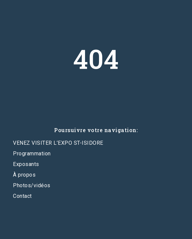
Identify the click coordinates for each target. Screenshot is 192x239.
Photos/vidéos (31, 185)
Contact (22, 196)
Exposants (26, 164)
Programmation (32, 153)
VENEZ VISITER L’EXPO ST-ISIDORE (58, 143)
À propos (24, 175)
